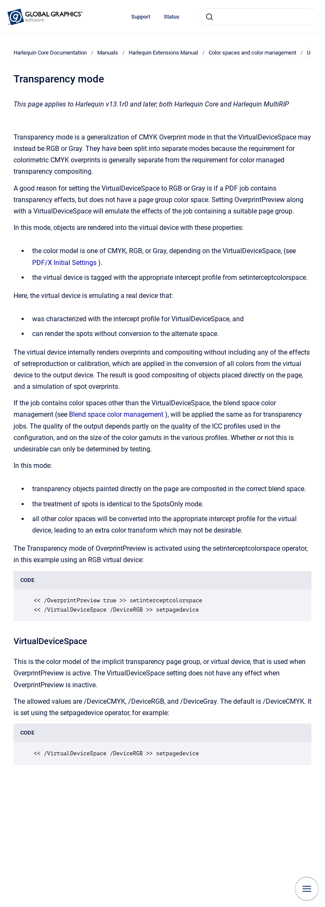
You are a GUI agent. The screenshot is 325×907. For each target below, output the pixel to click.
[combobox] (259, 17)
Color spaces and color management (252, 52)
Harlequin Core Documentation (50, 52)
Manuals (107, 52)
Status (171, 17)
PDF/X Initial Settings (64, 263)
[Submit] (209, 17)
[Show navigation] (306, 888)
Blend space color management (116, 414)
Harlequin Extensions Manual (163, 52)
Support (140, 17)
